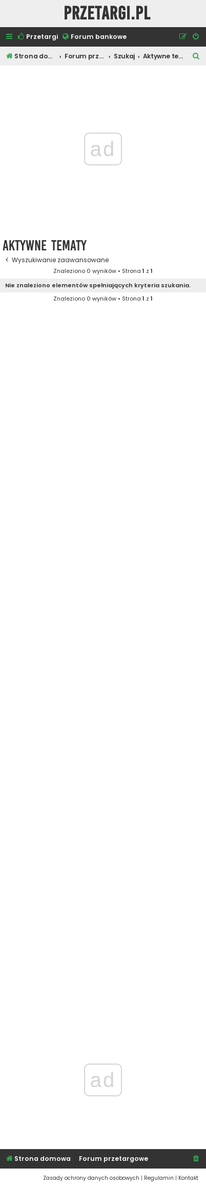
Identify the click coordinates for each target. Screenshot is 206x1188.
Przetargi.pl (107, 13)
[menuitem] (37, 37)
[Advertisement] (103, 671)
